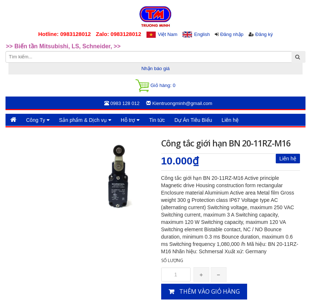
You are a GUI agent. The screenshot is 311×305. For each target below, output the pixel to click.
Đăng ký (264, 34)
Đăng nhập (231, 34)
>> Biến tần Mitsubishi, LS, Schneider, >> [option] (63, 50)
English (202, 34)
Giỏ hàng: (155, 85)
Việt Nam (167, 34)
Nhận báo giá (155, 68)
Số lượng (172, 260)
